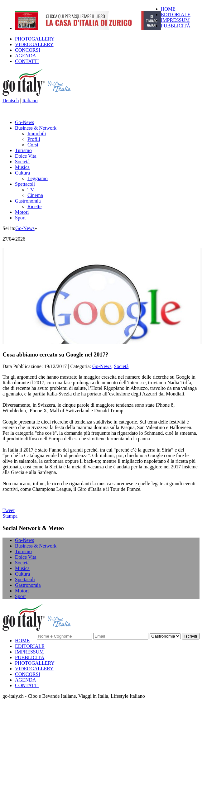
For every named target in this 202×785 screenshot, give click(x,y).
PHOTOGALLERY (35, 38)
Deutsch (10, 100)
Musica (22, 167)
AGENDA (25, 55)
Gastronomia (28, 200)
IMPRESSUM (175, 20)
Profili (33, 139)
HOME (168, 9)
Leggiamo (37, 178)
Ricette (34, 206)
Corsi (32, 144)
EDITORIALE (175, 14)
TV (30, 189)
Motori (22, 212)
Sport (20, 217)
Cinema (35, 195)
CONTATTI (27, 61)
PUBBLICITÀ (175, 25)
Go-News (24, 122)
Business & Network (35, 128)
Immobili (36, 133)
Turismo (23, 150)
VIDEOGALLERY (34, 44)
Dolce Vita (25, 156)
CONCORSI (27, 50)
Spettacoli (25, 184)
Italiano (30, 100)
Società (22, 161)
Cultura (22, 172)
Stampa (9, 516)
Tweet (8, 510)
